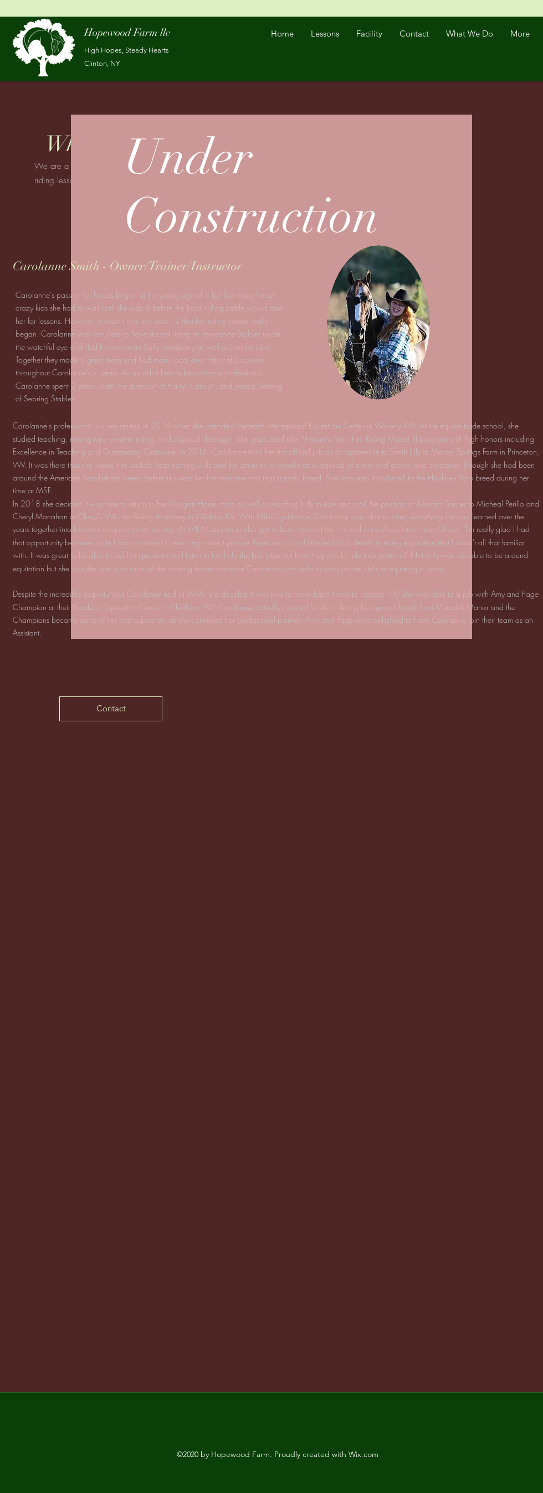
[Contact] (110, 708)
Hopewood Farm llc (127, 32)
